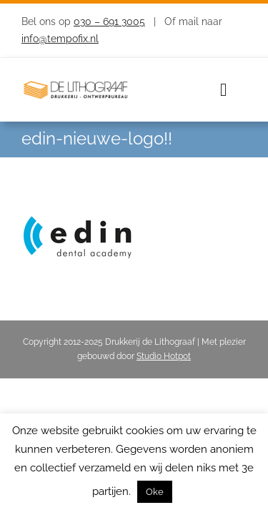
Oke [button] (155, 491)
